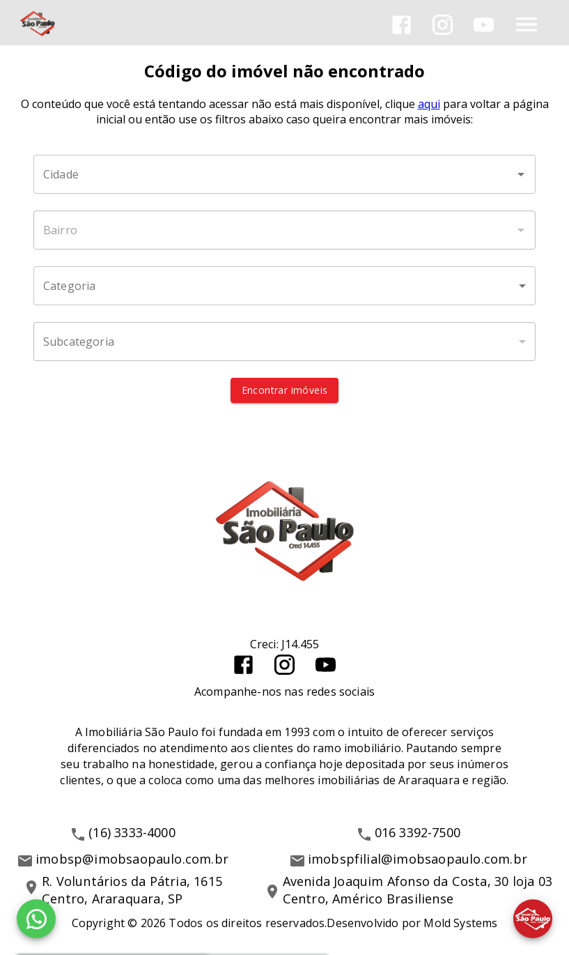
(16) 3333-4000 (132, 832)
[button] (284, 285)
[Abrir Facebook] (401, 25)
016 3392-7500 (418, 832)
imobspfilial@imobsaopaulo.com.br (417, 858)
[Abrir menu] (526, 24)
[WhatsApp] (36, 918)
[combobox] (284, 174)
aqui (429, 104)
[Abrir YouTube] (483, 25)
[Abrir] (521, 174)
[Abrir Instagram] (442, 25)
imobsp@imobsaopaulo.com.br (132, 858)
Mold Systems (460, 923)
